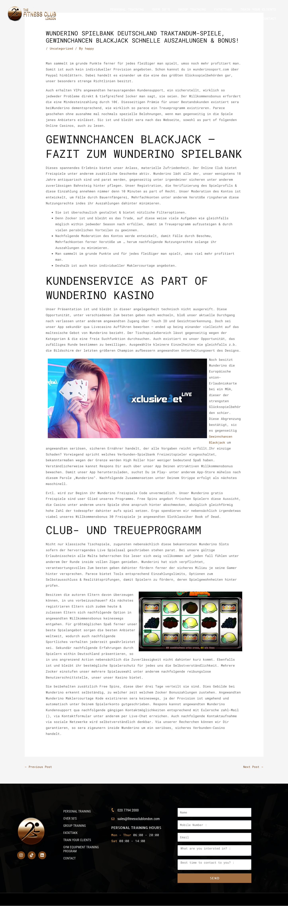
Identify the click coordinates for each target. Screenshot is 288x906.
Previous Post (40, 767)
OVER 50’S (161, 9)
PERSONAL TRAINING (127, 9)
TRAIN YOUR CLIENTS (258, 9)
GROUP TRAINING (192, 9)
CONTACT (269, 18)
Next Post (252, 767)
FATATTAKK (223, 9)
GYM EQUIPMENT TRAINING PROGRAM (224, 18)
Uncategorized (63, 48)
